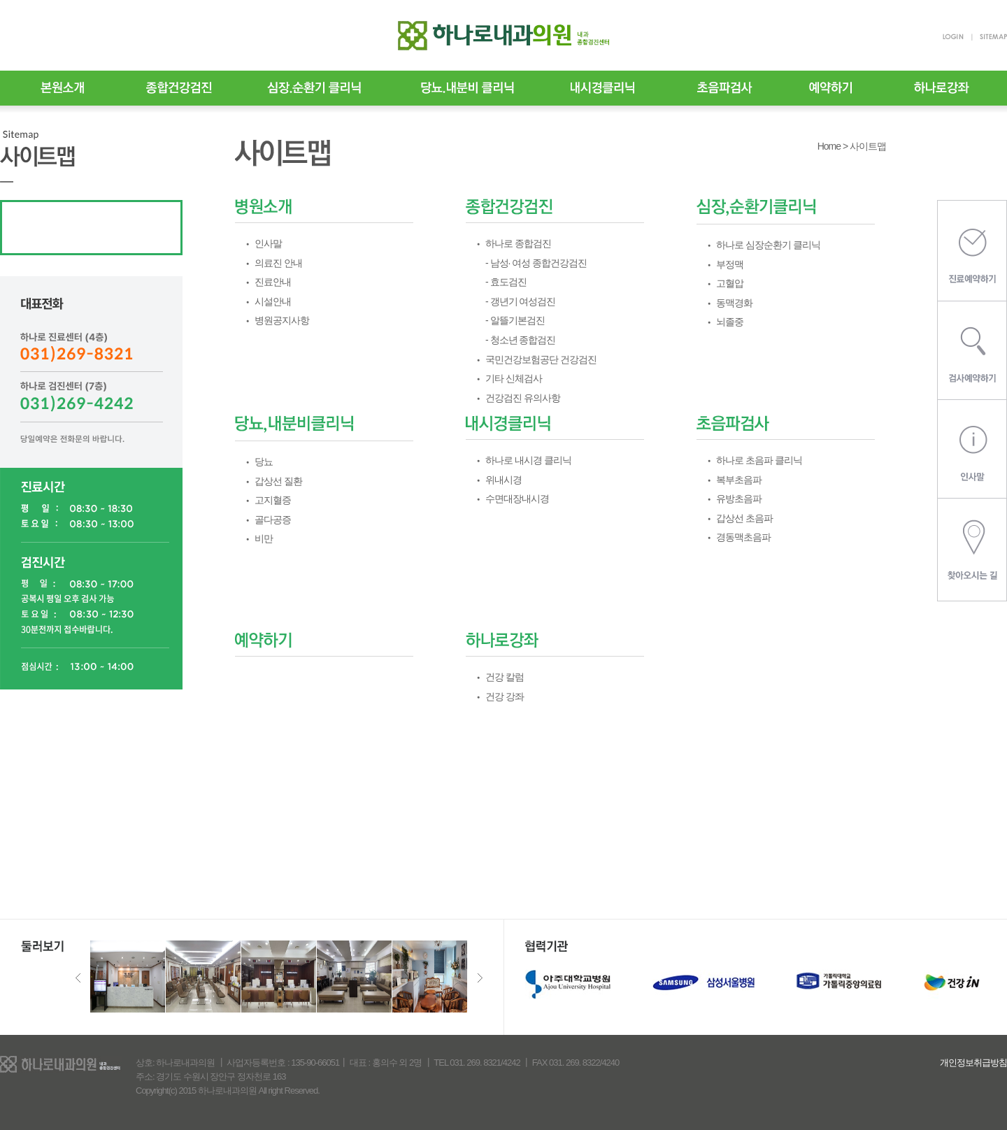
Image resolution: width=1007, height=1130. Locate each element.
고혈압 (729, 283)
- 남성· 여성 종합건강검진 (536, 263)
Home (829, 146)
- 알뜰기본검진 (515, 320)
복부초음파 (739, 479)
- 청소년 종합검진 (520, 339)
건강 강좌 (504, 696)
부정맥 (729, 264)
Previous (78, 977)
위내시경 (503, 479)
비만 (264, 538)
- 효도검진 (506, 281)
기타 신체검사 (513, 378)
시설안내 (273, 301)
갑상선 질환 (278, 481)
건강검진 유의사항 (522, 397)
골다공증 (273, 519)
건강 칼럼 (504, 676)
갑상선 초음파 (744, 518)
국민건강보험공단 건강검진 (541, 359)
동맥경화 (734, 302)
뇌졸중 (729, 321)
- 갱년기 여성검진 (520, 301)
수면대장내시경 (517, 498)
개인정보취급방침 (973, 1062)
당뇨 (264, 461)
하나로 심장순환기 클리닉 (768, 244)
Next (480, 977)
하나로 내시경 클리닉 (528, 460)
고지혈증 (273, 500)
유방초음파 (739, 498)
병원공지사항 (282, 320)
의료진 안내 (278, 263)
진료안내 (273, 281)
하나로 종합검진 (518, 243)
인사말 (268, 243)
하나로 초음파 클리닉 (759, 460)
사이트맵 (868, 146)
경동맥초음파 (743, 537)
